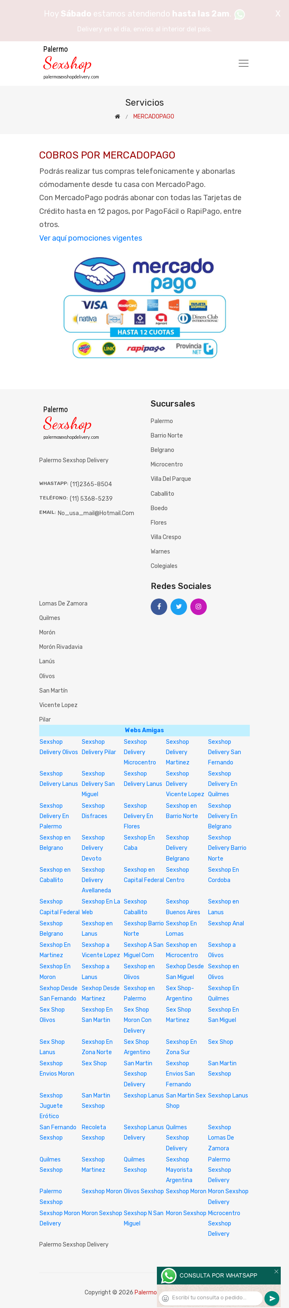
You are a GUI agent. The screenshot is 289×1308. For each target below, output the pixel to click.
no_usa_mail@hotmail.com (96, 513)
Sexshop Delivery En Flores (138, 816)
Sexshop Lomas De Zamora (221, 1138)
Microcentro (167, 464)
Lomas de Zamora (63, 603)
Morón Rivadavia (61, 646)
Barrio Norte (167, 435)
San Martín (53, 690)
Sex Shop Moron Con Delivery (138, 1020)
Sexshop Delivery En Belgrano (222, 816)
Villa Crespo (166, 537)
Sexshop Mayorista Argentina (179, 1170)
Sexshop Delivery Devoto (93, 848)
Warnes (160, 551)
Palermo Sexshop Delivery (219, 1170)
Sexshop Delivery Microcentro (140, 752)
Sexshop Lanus (144, 1095)
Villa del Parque (171, 479)
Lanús (47, 661)
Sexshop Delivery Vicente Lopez (185, 784)
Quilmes (49, 618)
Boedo (159, 508)
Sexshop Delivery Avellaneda (96, 880)
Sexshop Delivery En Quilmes (222, 784)
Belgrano (162, 450)
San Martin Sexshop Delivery (138, 1074)
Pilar (45, 719)
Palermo (162, 421)
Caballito (162, 493)
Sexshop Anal (226, 923)
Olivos (47, 676)
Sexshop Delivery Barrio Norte (227, 848)
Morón (47, 632)
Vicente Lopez (58, 705)
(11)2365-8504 (91, 484)
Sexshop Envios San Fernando (180, 1074)
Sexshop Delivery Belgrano (178, 848)
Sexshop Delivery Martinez (178, 752)
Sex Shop (220, 1041)
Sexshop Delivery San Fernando (224, 752)
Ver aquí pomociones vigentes (90, 238)
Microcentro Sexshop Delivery (224, 1223)
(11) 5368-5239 (91, 498)
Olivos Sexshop (144, 1191)
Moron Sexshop (102, 1213)
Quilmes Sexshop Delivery (177, 1138)
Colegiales (164, 566)
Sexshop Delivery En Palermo (54, 816)
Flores (159, 522)
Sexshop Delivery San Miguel (98, 784)
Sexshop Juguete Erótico (51, 1106)
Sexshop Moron (102, 1191)
